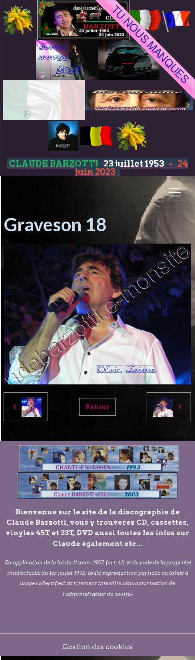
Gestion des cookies (97, 646)
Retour (97, 406)
